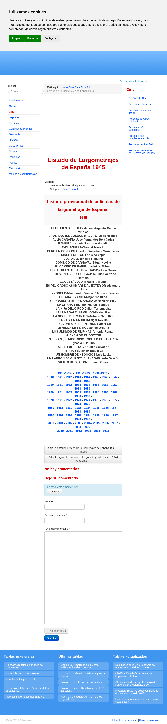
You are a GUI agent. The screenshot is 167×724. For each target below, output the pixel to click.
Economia (14, 123)
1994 (87, 415)
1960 (51, 392)
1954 (87, 384)
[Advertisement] (24, 235)
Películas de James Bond (140, 111)
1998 (78, 419)
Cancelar (54, 491)
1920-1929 (83, 373)
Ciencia (13, 106)
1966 (105, 392)
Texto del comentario (57, 528)
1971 (60, 400)
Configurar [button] (51, 38)
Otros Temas (16, 145)
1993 (78, 415)
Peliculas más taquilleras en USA (139, 137)
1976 (105, 400)
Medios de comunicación (23, 173)
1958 (78, 388)
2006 (105, 423)
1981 (60, 407)
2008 (78, 426)
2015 (106, 430)
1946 (105, 377)
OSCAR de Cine (138, 98)
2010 (60, 430)
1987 (115, 407)
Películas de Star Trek (141, 144)
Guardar (51, 638)
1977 (114, 400)
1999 (87, 419)
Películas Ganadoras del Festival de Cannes (142, 151)
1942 (69, 377)
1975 (96, 400)
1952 (69, 384)
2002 (69, 423)
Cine (11, 111)
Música (13, 151)
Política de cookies (128, 720)
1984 (87, 407)
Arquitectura (16, 100)
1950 (51, 384)
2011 (70, 430)
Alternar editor (56, 630)
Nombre (49, 501)
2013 (88, 430)
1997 (115, 415)
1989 (87, 411)
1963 (78, 392)
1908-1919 (64, 373)
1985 (96, 407)
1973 (78, 400)
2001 (60, 423)
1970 (51, 400)
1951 (60, 384)
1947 (114, 377)
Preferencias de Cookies (133, 81)
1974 (87, 400)
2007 (115, 423)
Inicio (115, 720)
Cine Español (70, 189)
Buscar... (13, 85)
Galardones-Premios (20, 128)
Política (13, 162)
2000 (51, 423)
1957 (114, 384)
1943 (78, 377)
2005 (96, 423)
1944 (87, 377)
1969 (87, 396)
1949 (87, 381)
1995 (96, 415)
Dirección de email (55, 515)
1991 (60, 415)
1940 (51, 377)
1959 (87, 388)
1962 (69, 392)
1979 (87, 403)
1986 (106, 407)
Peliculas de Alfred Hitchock (139, 120)
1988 (78, 411)
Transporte (15, 168)
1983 (78, 407)
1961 (60, 392)
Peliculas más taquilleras (136, 128)
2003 (78, 423)
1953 (77, 384)
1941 (59, 377)
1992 (69, 415)
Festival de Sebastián (141, 104)
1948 (78, 381)
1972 (69, 400)
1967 (114, 392)
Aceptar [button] (16, 38)
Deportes (14, 117)
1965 (96, 392)
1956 (105, 384)
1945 (96, 377)
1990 (51, 415)
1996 (106, 415)
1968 (78, 396)
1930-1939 (100, 373)
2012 (79, 430)
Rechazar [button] (32, 38)
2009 (87, 426)
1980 (51, 407)
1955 (96, 384)
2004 (87, 423)
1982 (69, 407)
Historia (13, 140)
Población (14, 157)
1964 (87, 392)
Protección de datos (149, 720)
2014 (97, 430)
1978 (78, 403)
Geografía (14, 134)
